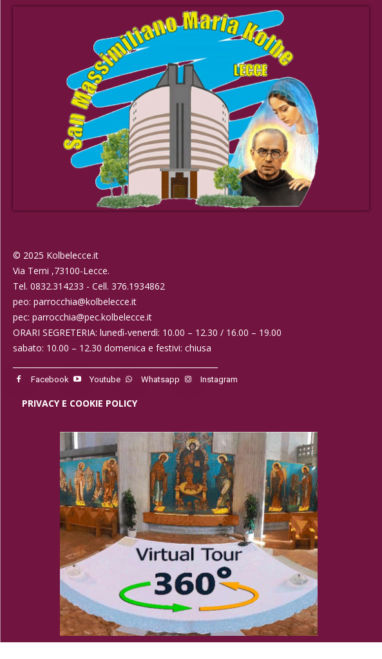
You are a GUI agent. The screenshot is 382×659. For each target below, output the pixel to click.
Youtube (105, 379)
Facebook (50, 379)
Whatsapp (160, 379)
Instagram (219, 379)
